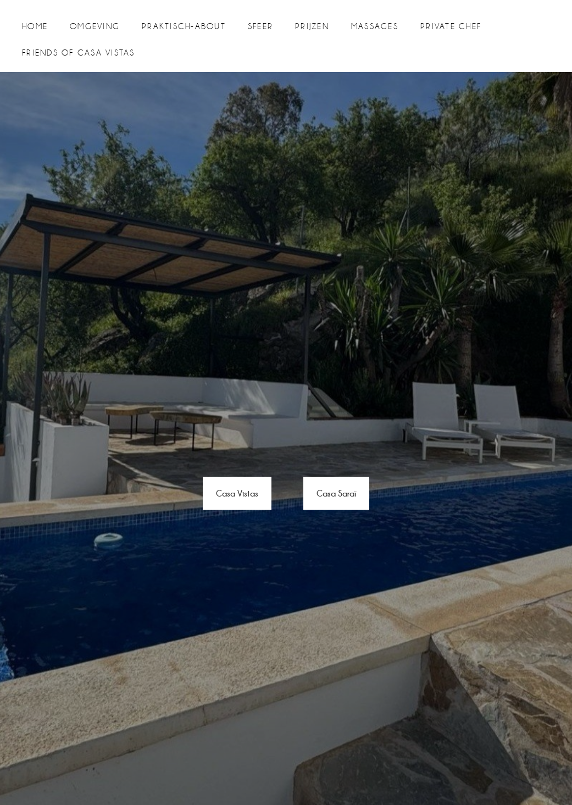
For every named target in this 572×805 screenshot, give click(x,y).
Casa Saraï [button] (336, 493)
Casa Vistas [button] (237, 493)
